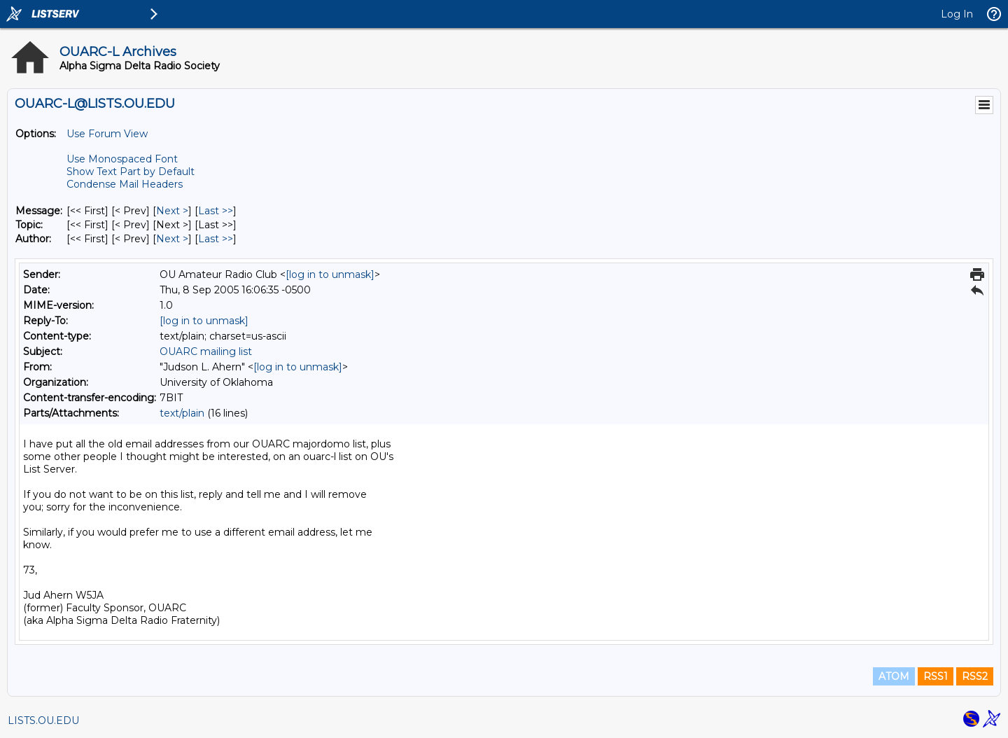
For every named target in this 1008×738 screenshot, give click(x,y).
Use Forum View (107, 133)
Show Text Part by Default (130, 171)
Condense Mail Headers (124, 184)
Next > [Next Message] (172, 210)
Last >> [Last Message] (215, 210)
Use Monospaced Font (122, 159)
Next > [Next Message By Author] (172, 238)
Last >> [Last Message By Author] (215, 238)
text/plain (182, 413)
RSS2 (975, 676)
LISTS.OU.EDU (43, 720)
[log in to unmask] (330, 274)
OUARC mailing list (206, 351)
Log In (957, 14)
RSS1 (935, 676)
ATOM (893, 676)
